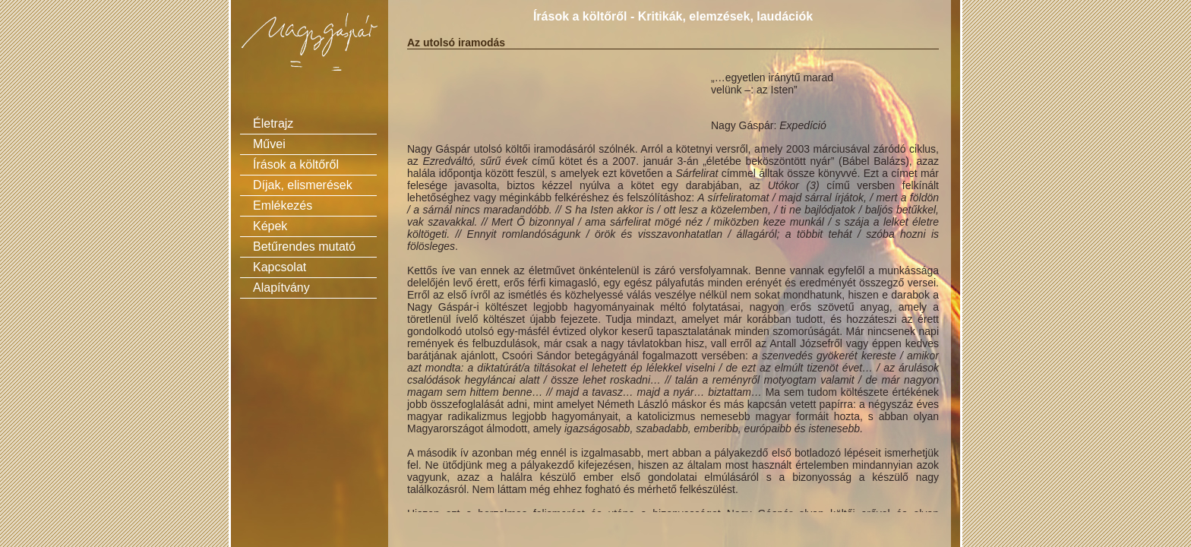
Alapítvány (281, 287)
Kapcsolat (279, 267)
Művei (269, 144)
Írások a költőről (296, 164)
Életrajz (273, 123)
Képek (270, 226)
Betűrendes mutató (304, 246)
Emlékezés (282, 205)
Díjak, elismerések (302, 185)
